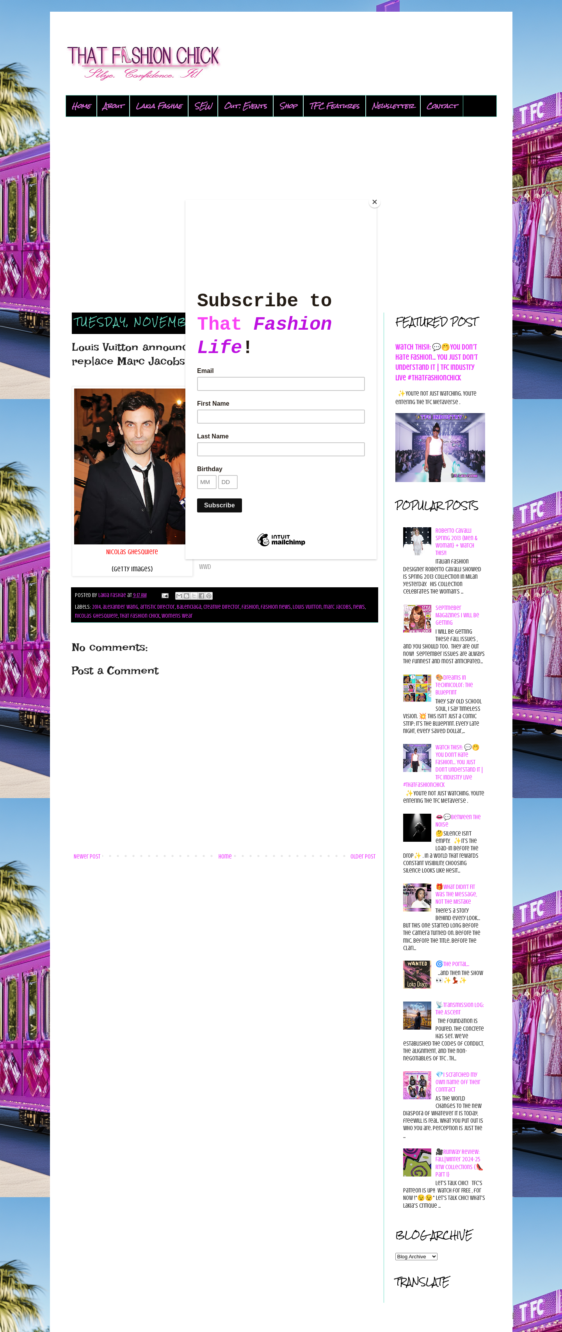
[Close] (375, 202)
